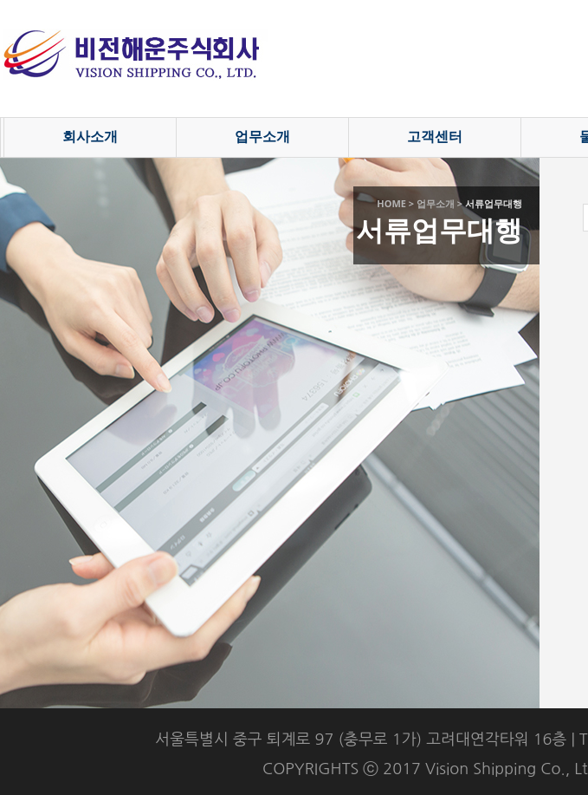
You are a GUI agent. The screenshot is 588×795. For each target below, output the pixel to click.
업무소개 (262, 136)
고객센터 (434, 136)
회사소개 (90, 136)
